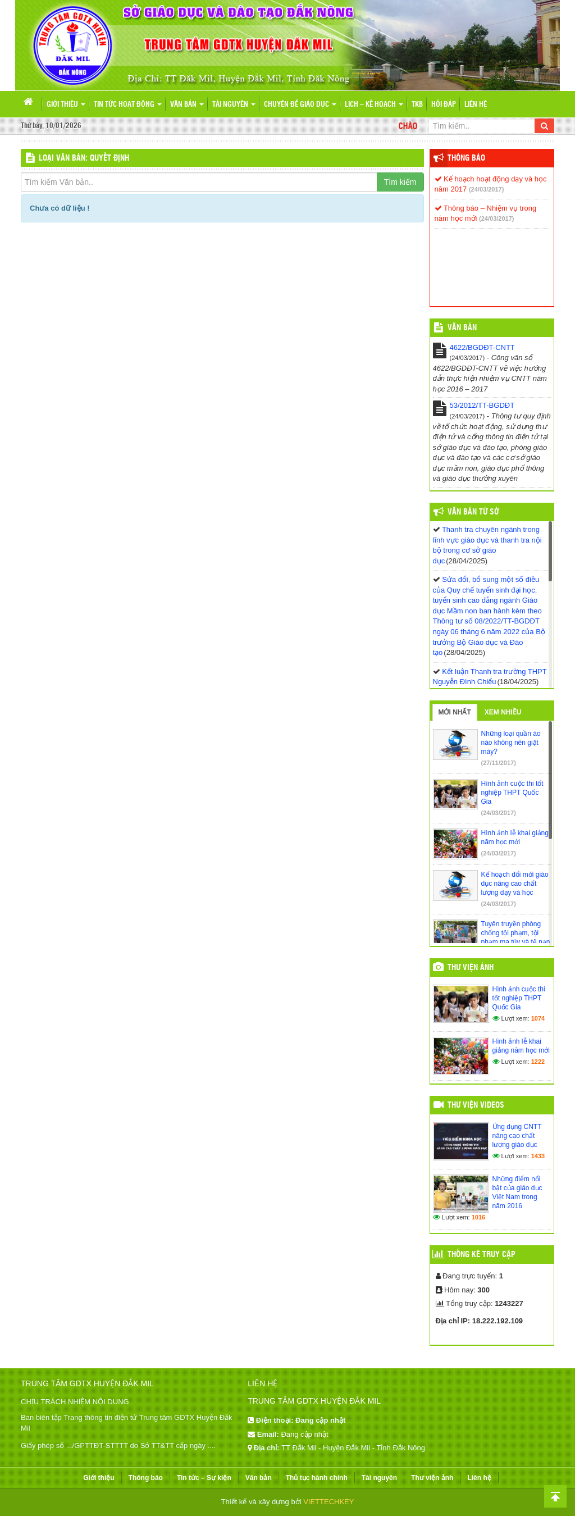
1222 (538, 1061)
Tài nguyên (233, 104)
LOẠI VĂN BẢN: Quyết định (84, 158)
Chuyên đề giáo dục (300, 104)
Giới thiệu (66, 104)
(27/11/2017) (498, 762)
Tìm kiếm (400, 181)
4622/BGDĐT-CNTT (482, 347)
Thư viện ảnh (471, 968)
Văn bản (187, 104)
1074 (538, 1018)
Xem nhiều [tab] (503, 712)
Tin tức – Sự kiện (204, 1478)
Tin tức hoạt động (128, 104)
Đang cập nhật (304, 1434)
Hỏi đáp (443, 104)
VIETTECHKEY (328, 1501)
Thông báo (466, 158)
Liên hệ (475, 104)
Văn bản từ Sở (473, 512)
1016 (478, 1217)
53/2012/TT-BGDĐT (482, 405)
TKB (417, 104)
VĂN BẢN (462, 328)
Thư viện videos (476, 1105)
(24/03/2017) (486, 189)
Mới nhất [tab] (455, 712)
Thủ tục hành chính (317, 1478)
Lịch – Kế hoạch (374, 104)
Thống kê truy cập (481, 1255)
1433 (538, 1156)
